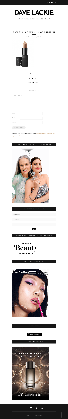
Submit (34, 229)
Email (13, 118)
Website (14, 122)
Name (13, 113)
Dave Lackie (34, 82)
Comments (34, 74)
